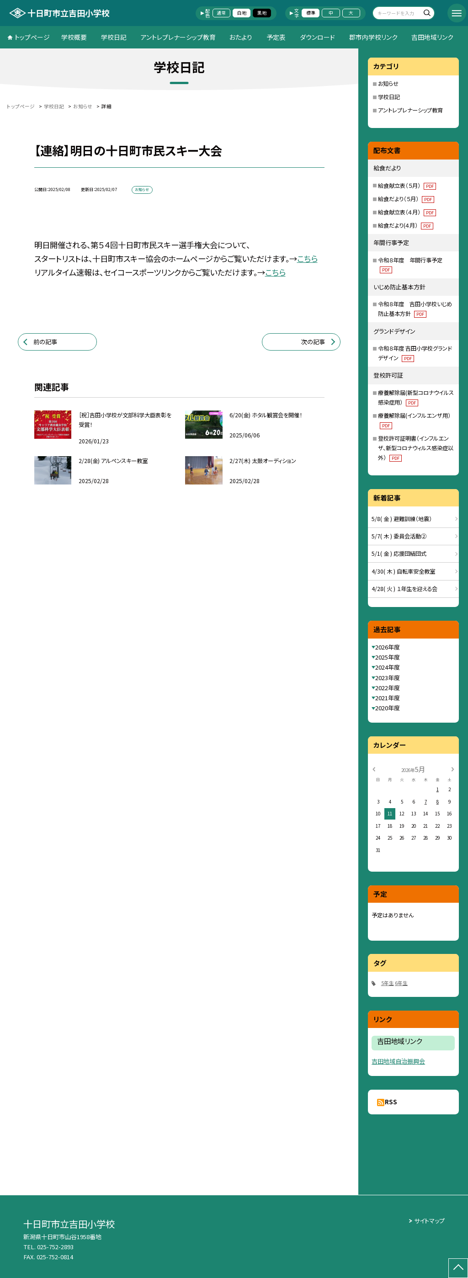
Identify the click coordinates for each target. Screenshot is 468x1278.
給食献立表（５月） (407, 185)
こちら (307, 258)
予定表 (276, 37)
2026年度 (387, 647)
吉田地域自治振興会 (398, 1061)
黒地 (261, 13)
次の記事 (313, 341)
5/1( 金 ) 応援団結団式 (399, 553)
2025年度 (387, 657)
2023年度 (387, 677)
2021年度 (387, 697)
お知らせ (388, 84)
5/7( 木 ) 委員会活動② (399, 536)
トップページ (32, 37)
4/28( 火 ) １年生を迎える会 (404, 589)
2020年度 (387, 707)
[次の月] (452, 769)
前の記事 (45, 341)
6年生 (401, 983)
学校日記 (114, 37)
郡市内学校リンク (373, 37)
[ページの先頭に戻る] (458, 1268)
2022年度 (387, 687)
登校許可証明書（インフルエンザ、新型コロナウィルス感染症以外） (415, 448)
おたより (240, 37)
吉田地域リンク (432, 37)
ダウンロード (317, 37)
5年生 (387, 983)
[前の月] (373, 769)
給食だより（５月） (406, 199)
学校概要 (74, 37)
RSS (391, 1101)
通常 (221, 13)
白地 (241, 13)
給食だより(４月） (405, 225)
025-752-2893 (55, 1246)
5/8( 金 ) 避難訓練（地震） (402, 519)
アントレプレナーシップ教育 (178, 37)
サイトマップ (429, 1220)
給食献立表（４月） (407, 212)
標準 (310, 13)
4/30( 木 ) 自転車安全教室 (403, 571)
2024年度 (387, 667)
